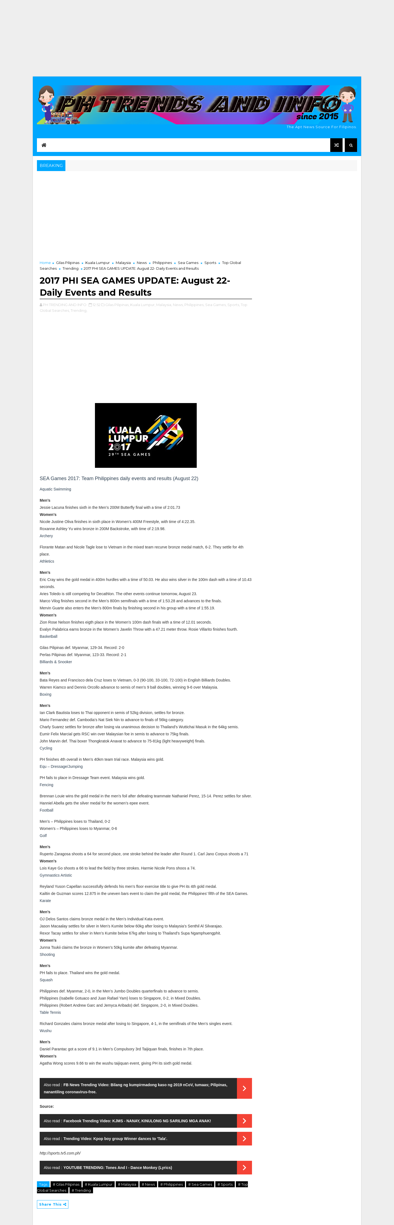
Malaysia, (164, 304)
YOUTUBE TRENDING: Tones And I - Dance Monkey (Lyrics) (117, 1167)
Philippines (162, 262)
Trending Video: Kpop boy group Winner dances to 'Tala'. (115, 1138)
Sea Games (188, 262)
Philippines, (194, 304)
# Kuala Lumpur (98, 1184)
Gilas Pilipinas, (117, 304)
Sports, (233, 304)
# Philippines (171, 1184)
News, (178, 304)
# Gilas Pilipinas (66, 1184)
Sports (210, 262)
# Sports (225, 1184)
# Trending (81, 1190)
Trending (71, 268)
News (142, 262)
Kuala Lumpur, (142, 304)
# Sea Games (200, 1184)
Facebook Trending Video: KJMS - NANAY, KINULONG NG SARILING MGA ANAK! (137, 1121)
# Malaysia (127, 1184)
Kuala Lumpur (97, 262)
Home (45, 262)
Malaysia (123, 262)
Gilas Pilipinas (67, 262)
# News (148, 1184)
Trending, (79, 310)
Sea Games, (216, 304)
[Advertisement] (197, 38)
